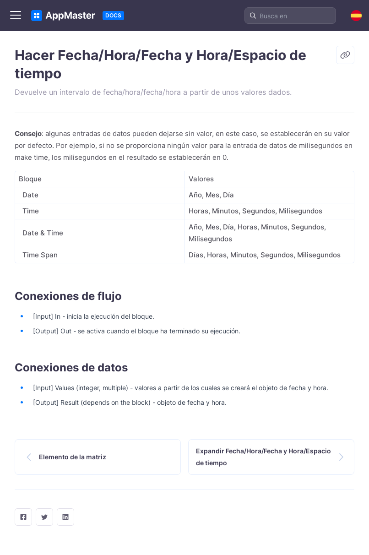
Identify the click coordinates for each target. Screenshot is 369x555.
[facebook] (23, 517)
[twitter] (44, 517)
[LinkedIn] (65, 517)
